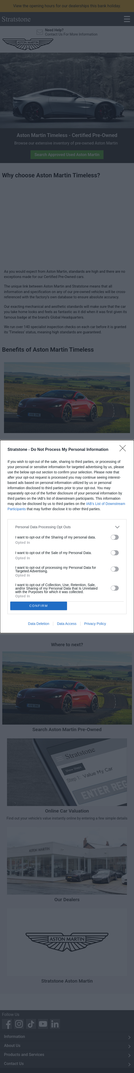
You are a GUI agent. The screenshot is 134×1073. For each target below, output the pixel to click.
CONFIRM (38, 606)
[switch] (115, 537)
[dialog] (67, 536)
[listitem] (67, 527)
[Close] (124, 450)
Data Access (66, 624)
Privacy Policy (95, 624)
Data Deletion (38, 624)
